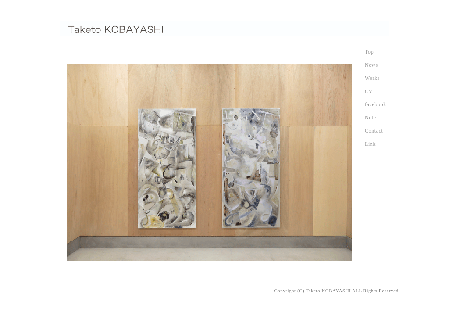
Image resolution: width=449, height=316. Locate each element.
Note (370, 118)
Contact (374, 131)
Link (370, 144)
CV (369, 91)
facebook (375, 104)
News (371, 65)
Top (369, 52)
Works (372, 78)
